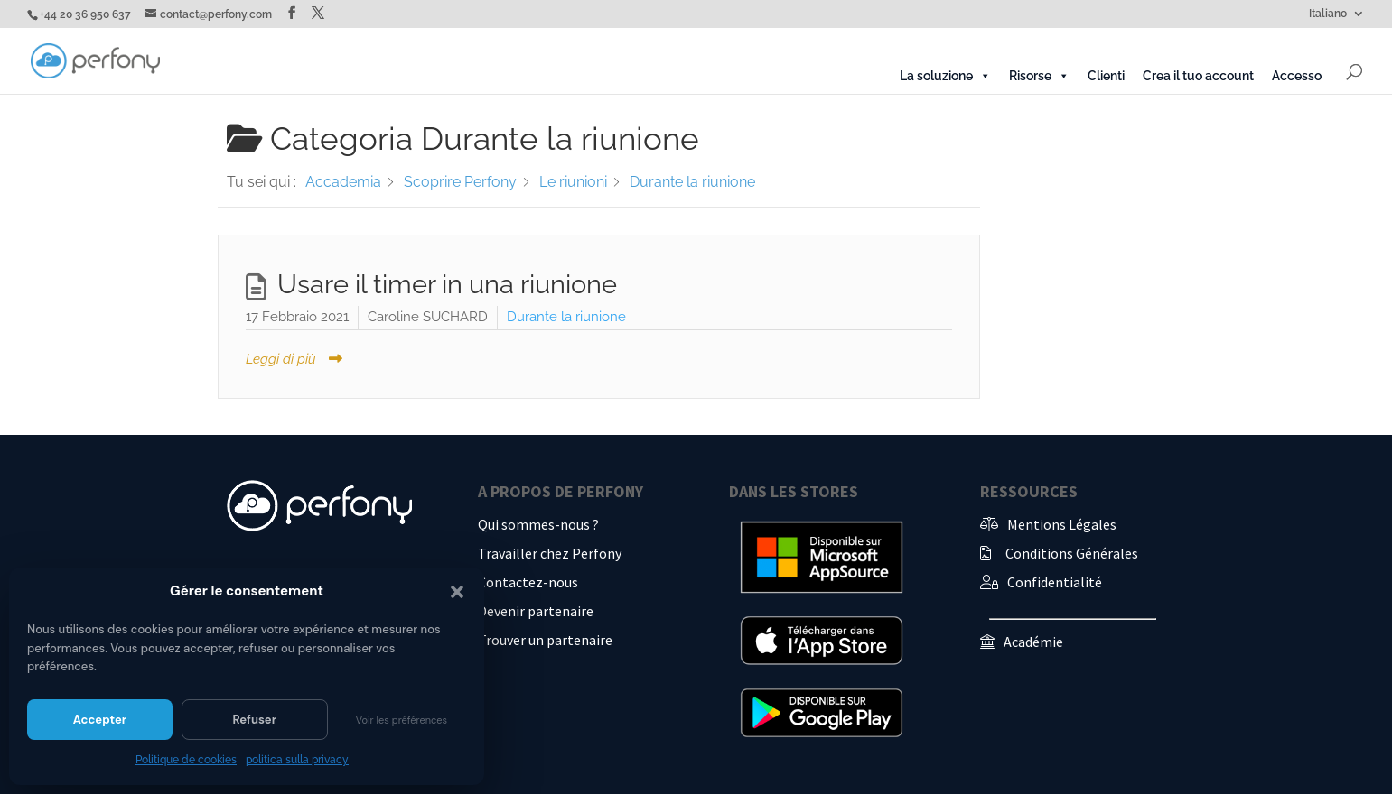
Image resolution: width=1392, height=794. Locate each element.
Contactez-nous (528, 582)
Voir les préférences (401, 720)
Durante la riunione (566, 317)
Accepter (99, 719)
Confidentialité (1054, 582)
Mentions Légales (1061, 524)
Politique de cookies (186, 759)
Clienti (1106, 76)
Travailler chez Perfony (549, 553)
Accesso (1297, 76)
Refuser (254, 719)
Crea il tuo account (1198, 76)
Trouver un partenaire (545, 640)
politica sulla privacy (297, 759)
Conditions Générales (1071, 553)
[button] (457, 592)
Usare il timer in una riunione (447, 284)
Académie (1033, 641)
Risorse (1039, 76)
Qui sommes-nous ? (538, 524)
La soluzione (945, 76)
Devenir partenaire (535, 611)
